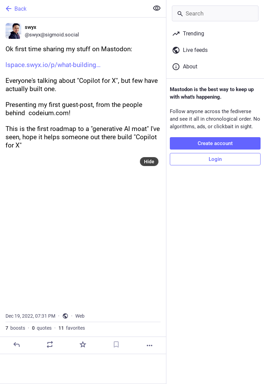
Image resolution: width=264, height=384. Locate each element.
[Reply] (16, 344)
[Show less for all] (156, 8)
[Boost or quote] (50, 344)
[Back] (73, 8)
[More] (149, 345)
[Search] (215, 13)
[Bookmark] (116, 344)
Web (80, 316)
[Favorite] (83, 344)
